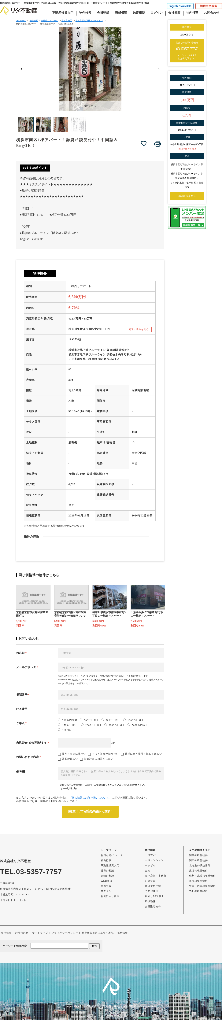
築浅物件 (150, 901)
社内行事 (192, 12)
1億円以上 (66, 729)
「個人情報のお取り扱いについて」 (90, 797)
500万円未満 (67, 720)
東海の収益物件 (198, 880)
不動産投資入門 (62, 12)
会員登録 (103, 12)
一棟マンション (154, 860)
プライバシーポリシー (65, 932)
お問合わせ (211, 12)
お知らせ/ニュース (112, 855)
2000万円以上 (91, 724)
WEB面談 (106, 880)
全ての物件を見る (199, 850)
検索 (94, 945)
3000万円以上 (114, 724)
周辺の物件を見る (139, 329)
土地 (147, 870)
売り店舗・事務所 (155, 875)
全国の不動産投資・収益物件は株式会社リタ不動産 (107, 1006)
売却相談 (121, 12)
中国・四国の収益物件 (202, 886)
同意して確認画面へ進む (90, 811)
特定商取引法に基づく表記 (98, 932)
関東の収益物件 (198, 855)
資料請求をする (187, 196)
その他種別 (151, 891)
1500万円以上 (68, 724)
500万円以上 (89, 720)
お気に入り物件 (110, 896)
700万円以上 (111, 720)
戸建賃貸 (150, 880)
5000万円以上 (138, 724)
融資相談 (139, 12)
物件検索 (85, 12)
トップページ (109, 850)
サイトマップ (40, 932)
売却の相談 (107, 875)
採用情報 (122, 932)
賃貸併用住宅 (153, 886)
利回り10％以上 (154, 896)
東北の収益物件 (198, 870)
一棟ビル (150, 865)
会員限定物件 (153, 906)
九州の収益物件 (198, 891)
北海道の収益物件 (199, 865)
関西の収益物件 (198, 860)
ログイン (156, 12)
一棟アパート (153, 855)
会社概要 (174, 12)
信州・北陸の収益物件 (202, 875)
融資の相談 (107, 870)
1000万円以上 (133, 720)
